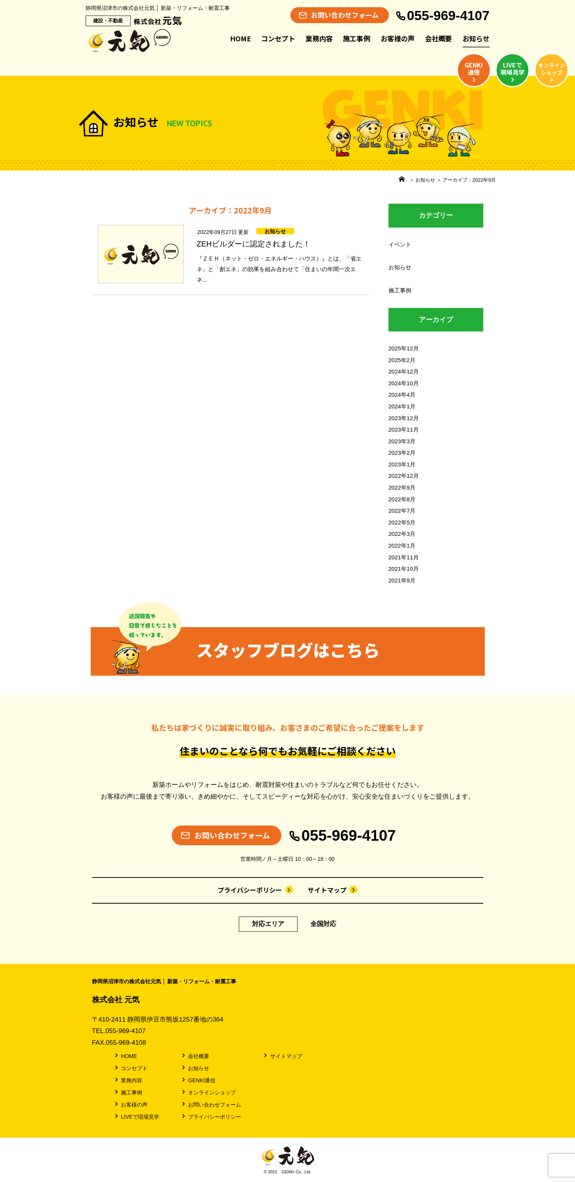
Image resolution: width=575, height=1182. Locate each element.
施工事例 (356, 38)
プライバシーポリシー (255, 890)
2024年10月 (404, 383)
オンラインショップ (208, 1092)
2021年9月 (402, 580)
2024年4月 (402, 394)
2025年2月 (402, 360)
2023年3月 (402, 441)
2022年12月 (404, 475)
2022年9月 (402, 487)
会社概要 (438, 38)
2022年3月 (402, 534)
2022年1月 (402, 545)
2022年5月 (402, 522)
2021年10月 (404, 568)
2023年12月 (404, 418)
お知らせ (476, 38)
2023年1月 (402, 464)
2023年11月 (404, 429)
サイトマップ (332, 890)
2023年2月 (402, 452)
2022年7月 (402, 510)
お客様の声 (398, 38)
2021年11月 (404, 557)
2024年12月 (404, 371)
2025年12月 (404, 348)
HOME (240, 38)
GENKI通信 (197, 1080)
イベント (400, 244)
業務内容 (319, 38)
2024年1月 (402, 406)
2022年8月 (402, 499)
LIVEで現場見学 (136, 1116)
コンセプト (278, 38)
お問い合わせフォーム (210, 1104)
